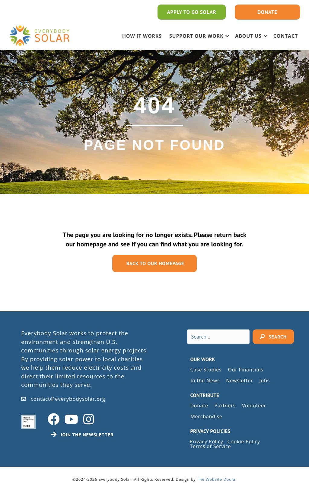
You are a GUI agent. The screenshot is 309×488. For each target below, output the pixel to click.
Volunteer (254, 405)
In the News (205, 380)
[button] (227, 36)
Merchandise (206, 416)
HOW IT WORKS (142, 36)
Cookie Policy (244, 441)
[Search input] (218, 336)
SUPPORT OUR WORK (196, 36)
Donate (199, 405)
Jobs (264, 380)
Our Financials (245, 369)
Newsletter (239, 380)
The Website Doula (216, 479)
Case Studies (205, 369)
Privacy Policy (206, 441)
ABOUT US (248, 36)
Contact (285, 36)
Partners (225, 405)
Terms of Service (210, 446)
